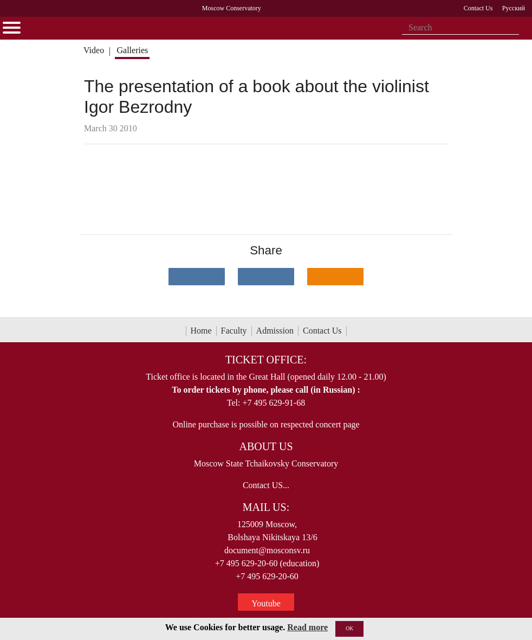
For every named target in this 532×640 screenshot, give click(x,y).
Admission (275, 330)
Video (93, 50)
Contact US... (266, 485)
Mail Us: (266, 507)
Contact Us (322, 330)
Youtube (266, 603)
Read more (307, 627)
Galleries (132, 50)
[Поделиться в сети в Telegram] (266, 276)
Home (201, 330)
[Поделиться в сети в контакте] (196, 276)
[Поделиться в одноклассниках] (335, 276)
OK (349, 628)
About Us (266, 446)
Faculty (234, 330)
